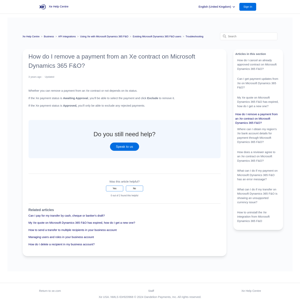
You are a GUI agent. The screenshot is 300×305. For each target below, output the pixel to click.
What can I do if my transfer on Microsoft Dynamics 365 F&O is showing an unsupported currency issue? (257, 196)
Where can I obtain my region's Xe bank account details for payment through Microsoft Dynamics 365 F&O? (257, 135)
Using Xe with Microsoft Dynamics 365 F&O (104, 36)
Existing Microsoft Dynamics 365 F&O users (157, 36)
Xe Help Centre (31, 36)
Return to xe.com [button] (50, 290)
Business (49, 36)
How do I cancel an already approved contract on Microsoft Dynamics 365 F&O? (257, 64)
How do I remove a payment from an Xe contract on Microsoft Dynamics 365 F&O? (256, 118)
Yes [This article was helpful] (115, 188)
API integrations (67, 36)
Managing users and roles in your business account (61, 237)
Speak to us (124, 146)
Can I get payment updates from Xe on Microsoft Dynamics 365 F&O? (257, 83)
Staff (151, 290)
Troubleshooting (194, 36)
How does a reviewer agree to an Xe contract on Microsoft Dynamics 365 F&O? (256, 156)
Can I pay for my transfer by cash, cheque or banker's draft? (67, 215)
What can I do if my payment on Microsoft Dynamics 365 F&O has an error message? (257, 175)
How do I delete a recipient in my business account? (62, 244)
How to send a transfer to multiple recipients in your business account (73, 230)
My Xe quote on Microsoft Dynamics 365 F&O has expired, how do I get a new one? (82, 222)
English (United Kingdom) (217, 7)
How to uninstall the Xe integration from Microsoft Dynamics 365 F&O (253, 217)
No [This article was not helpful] (134, 188)
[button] (249, 7)
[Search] (248, 36)
